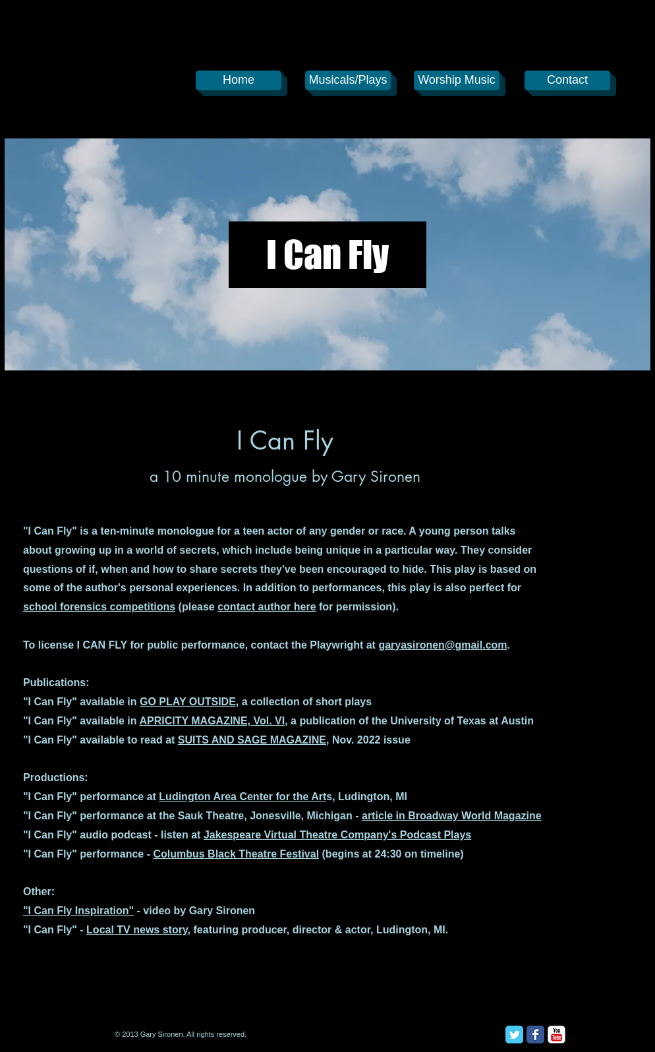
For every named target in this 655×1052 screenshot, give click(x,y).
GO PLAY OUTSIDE (188, 701)
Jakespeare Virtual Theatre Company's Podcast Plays (337, 834)
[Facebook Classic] (535, 1034)
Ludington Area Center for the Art (242, 796)
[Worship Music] (456, 80)
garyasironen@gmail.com (442, 645)
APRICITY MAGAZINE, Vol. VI (212, 720)
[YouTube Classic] (556, 1034)
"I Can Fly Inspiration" (78, 910)
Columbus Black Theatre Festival (236, 854)
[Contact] (567, 80)
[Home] (238, 80)
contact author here (266, 606)
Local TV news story (137, 929)
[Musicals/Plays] (348, 80)
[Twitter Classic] (514, 1034)
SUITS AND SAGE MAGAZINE (252, 739)
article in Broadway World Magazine (452, 815)
